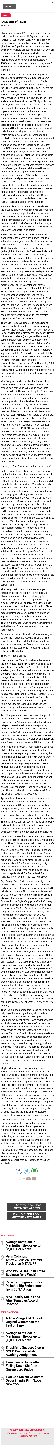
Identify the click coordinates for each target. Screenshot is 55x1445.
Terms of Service (29, 1433)
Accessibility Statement (27, 1436)
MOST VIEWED (7, 1235)
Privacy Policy (42, 1433)
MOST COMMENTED (10, 1312)
